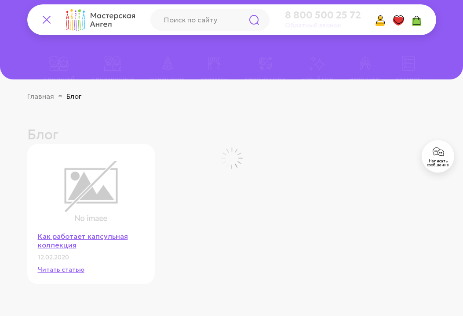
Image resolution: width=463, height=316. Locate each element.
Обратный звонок (313, 25)
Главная (40, 96)
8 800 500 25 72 (323, 15)
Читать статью (61, 269)
